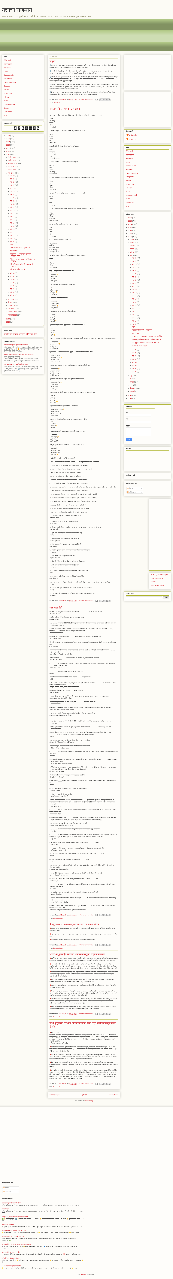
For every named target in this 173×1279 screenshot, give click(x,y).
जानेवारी (132, 391)
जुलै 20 (12, 207)
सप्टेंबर (132, 249)
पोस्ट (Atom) (89, 1101)
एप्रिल (132, 382)
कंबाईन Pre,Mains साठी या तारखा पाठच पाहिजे (15, 1217)
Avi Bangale (132, 135)
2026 (8, 136)
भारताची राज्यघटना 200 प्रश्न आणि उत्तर (13, 1236)
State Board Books (157, 585)
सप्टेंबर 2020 (12, 167)
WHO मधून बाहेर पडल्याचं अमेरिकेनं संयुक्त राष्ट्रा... (147, 339)
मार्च (131, 385)
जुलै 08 (12, 273)
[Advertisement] (73, 35)
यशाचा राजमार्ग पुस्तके (157, 578)
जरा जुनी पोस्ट (113, 1095)
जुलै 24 (12, 194)
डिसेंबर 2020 (12, 157)
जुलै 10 (12, 239)
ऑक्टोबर (133, 246)
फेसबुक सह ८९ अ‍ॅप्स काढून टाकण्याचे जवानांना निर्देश (74, 924)
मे (130, 379)
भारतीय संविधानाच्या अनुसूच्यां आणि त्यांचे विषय (20, 334)
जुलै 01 (12, 295)
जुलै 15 (12, 223)
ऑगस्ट (132, 252)
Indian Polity (8, 93)
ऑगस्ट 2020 (12, 170)
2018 (8, 322)
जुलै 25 (12, 191)
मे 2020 (10, 302)
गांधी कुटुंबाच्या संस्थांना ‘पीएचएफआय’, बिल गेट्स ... (146, 342)
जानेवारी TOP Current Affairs (10, 1258)
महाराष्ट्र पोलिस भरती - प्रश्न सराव (64, 108)
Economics (56, 103)
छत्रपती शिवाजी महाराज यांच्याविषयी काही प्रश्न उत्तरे (19, 355)
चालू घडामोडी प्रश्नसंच (8, 1224)
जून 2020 (11, 299)
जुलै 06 (12, 279)
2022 (8, 148)
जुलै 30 (12, 176)
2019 (8, 319)
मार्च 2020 (11, 309)
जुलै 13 (12, 229)
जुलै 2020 (11, 173)
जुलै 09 (12, 242)
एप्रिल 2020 (12, 305)
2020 (8, 154)
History (6, 90)
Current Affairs (58, 918)
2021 (8, 151)
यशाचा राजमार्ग (17, 10)
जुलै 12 (12, 232)
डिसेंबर (132, 239)
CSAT (6, 71)
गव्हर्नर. (52, 61)
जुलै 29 (12, 179)
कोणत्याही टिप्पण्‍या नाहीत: (86, 99)
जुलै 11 (12, 235)
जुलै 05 (12, 283)
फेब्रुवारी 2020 (13, 312)
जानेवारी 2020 (12, 315)
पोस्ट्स (130, 488)
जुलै (131, 255)
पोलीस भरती (7, 60)
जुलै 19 (12, 210)
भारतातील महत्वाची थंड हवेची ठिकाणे (11, 1203)
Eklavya (153, 582)
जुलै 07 (12, 276)
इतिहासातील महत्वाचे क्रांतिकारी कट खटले (16, 345)
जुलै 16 (12, 220)
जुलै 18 (12, 213)
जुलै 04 (12, 286)
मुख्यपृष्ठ (84, 1095)
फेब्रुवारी (133, 388)
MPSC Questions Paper (159, 574)
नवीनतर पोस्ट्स (54, 1095)
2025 (8, 139)
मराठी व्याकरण (8, 64)
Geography (8, 86)
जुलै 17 (12, 217)
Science (6, 108)
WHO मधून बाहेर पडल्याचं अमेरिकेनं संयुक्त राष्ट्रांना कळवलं (76, 954)
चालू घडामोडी (55, 607)
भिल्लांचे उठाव (5, 1209)
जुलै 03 (12, 289)
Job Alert (7, 97)
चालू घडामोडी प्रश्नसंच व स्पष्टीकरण (11, 1252)
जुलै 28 (12, 182)
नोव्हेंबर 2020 (12, 160)
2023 (8, 145)
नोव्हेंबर (132, 243)
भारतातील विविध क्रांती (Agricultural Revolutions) (16, 1244)
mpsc (5, 101)
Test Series (8, 112)
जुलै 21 (12, 204)
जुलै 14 (12, 226)
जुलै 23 (12, 198)
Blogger (83, 1274)
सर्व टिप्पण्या (131, 492)
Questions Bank (9, 104)
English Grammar (10, 82)
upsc (5, 115)
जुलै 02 (12, 292)
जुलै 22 (12, 201)
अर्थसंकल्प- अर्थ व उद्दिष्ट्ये (17, 269)
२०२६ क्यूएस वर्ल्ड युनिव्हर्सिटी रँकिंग (11, 1266)
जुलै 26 (12, 188)
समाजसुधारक (7, 68)
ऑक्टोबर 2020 (13, 163)
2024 (8, 142)
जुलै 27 (12, 185)
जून (131, 376)
